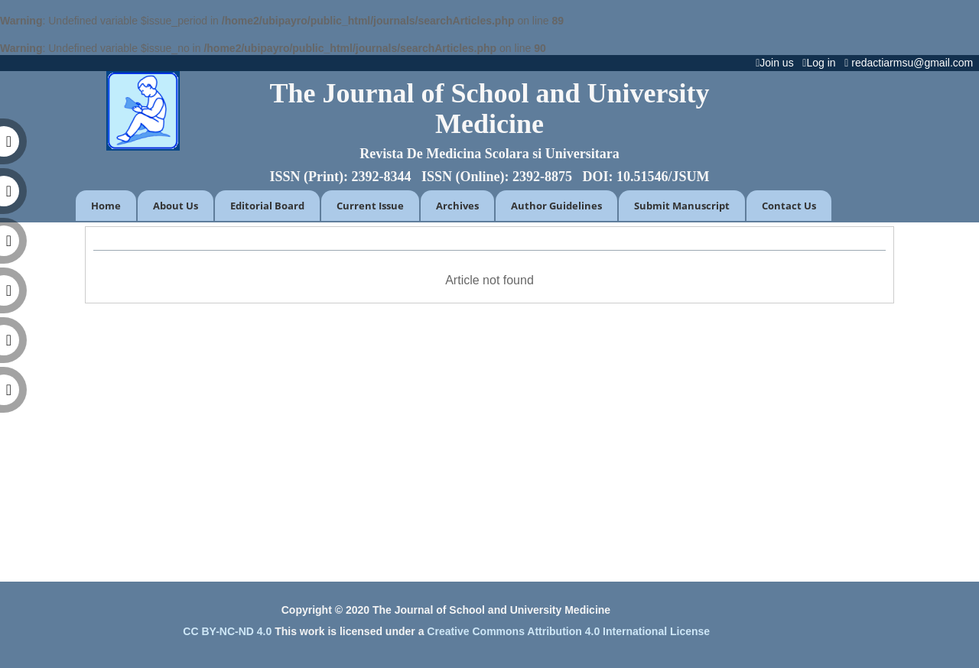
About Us (175, 205)
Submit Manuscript (682, 205)
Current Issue (370, 205)
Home (106, 205)
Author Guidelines (556, 205)
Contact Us (789, 205)
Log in (821, 63)
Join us (777, 63)
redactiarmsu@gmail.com (911, 63)
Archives (457, 205)
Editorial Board (267, 205)
